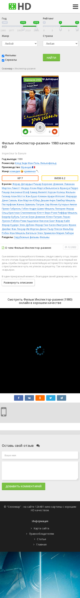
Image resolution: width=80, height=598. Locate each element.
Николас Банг (47, 220)
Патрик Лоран (61, 216)
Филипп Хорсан (47, 192)
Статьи (41, 539)
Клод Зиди (21, 163)
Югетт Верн (44, 212)
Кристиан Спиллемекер (22, 212)
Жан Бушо (31, 196)
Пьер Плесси (54, 229)
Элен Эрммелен (46, 233)
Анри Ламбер (57, 200)
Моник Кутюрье (59, 204)
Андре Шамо (36, 208)
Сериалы (11, 59)
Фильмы (10, 55)
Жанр (5, 36)
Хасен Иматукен (58, 225)
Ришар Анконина (12, 192)
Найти (51, 57)
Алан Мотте (18, 196)
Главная (41, 544)
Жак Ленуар (18, 229)
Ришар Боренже (42, 184)
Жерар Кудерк (10, 225)
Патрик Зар (43, 204)
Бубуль (15, 216)
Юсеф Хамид (30, 192)
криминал (30, 171)
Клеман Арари (46, 196)
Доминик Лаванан (64, 184)
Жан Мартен (25, 200)
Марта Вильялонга (48, 188)
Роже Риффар (59, 212)
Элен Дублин (27, 225)
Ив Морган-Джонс (36, 229)
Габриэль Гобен (19, 208)
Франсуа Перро (69, 188)
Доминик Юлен (44, 216)
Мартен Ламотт (11, 188)
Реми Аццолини (29, 220)
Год (4, 18)
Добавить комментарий (24, 486)
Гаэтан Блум (27, 216)
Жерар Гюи (41, 225)
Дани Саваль (9, 200)
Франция (26, 167)
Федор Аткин (29, 188)
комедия (15, 171)
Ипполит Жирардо (66, 196)
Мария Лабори (65, 233)
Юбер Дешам (41, 200)
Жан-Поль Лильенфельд (42, 163)
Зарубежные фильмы (26, 237)
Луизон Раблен (11, 220)
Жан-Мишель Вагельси (23, 233)
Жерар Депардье (22, 184)
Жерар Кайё (62, 220)
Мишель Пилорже (55, 208)
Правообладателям (41, 533)
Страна (48, 36)
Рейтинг (48, 18)
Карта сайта (41, 528)
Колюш (61, 192)
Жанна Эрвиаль (25, 204)
